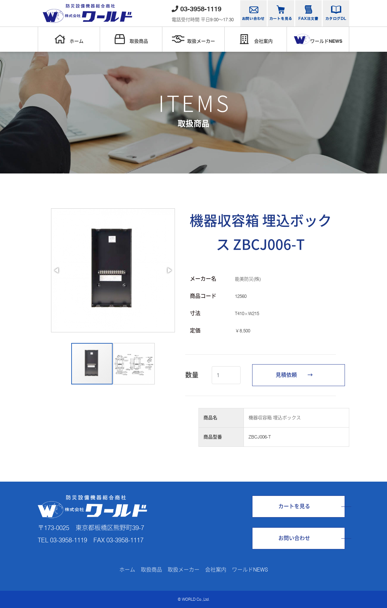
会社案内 (256, 39)
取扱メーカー (193, 39)
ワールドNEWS (318, 39)
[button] (57, 270)
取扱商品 (131, 39)
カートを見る (294, 506)
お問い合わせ (294, 538)
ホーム (68, 39)
